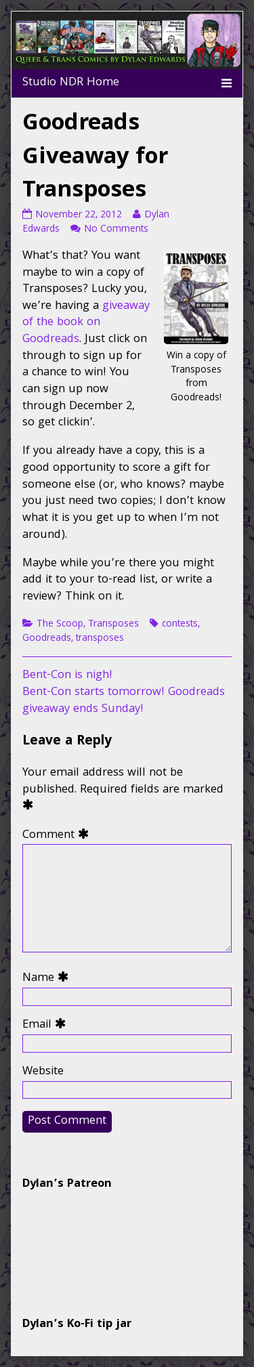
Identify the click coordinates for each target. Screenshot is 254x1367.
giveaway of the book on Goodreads (86, 323)
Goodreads (46, 639)
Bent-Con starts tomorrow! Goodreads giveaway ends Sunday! (123, 701)
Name (48, 979)
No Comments (116, 230)
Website (43, 1072)
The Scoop (60, 624)
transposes (100, 639)
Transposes (113, 624)
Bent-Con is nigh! (67, 676)
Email (47, 1025)
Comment (58, 836)
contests (180, 624)
